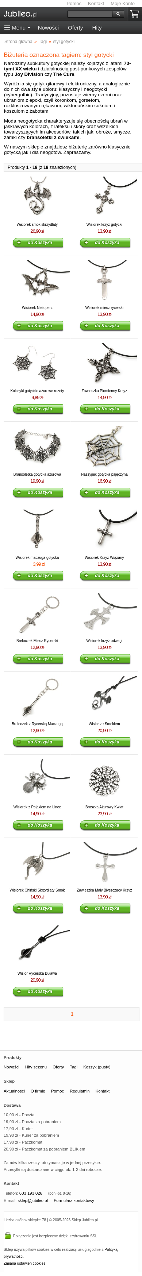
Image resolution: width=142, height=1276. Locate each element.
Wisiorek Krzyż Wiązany (104, 558)
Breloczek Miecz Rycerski (37, 641)
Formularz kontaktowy (74, 1200)
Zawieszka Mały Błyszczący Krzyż (104, 890)
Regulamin (79, 1091)
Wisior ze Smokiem (104, 724)
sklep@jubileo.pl (33, 1200)
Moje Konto (123, 3)
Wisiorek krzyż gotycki (104, 225)
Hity (96, 27)
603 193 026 (30, 1193)
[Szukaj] (90, 14)
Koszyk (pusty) (96, 1067)
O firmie (38, 1091)
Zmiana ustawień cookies (24, 1263)
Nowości (48, 27)
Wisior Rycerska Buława (37, 973)
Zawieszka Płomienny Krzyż (104, 391)
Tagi (73, 1067)
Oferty (75, 27)
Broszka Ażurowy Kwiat (104, 807)
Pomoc (74, 3)
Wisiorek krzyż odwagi (104, 641)
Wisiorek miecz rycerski (104, 308)
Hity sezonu (36, 1067)
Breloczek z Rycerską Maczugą (37, 724)
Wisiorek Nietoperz (37, 308)
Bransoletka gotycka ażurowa (37, 474)
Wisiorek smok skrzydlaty (37, 225)
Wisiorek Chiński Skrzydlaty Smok (37, 890)
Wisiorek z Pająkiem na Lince (37, 807)
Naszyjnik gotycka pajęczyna (104, 474)
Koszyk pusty (136, 14)
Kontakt (96, 3)
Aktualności (14, 1091)
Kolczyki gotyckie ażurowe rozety (37, 391)
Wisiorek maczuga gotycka (37, 558)
